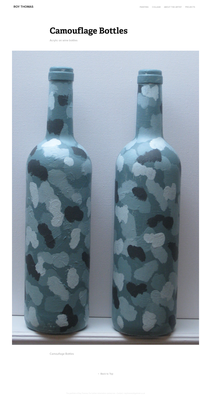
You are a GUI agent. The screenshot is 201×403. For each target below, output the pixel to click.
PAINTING (144, 7)
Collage (156, 7)
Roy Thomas (23, 6)
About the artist (173, 7)
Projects (190, 7)
